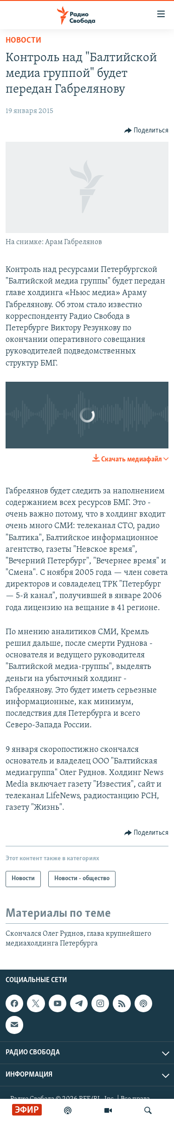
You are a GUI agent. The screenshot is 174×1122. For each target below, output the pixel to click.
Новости (23, 40)
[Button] (146, 131)
